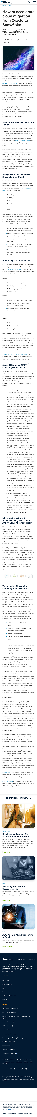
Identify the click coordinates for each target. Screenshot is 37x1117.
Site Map (4, 999)
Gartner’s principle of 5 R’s (22, 140)
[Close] (33, 1106)
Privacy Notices (6, 1046)
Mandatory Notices (7, 1042)
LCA (3, 988)
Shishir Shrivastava (7, 781)
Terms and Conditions (8, 1049)
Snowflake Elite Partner (14, 269)
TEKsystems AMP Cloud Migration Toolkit (14, 354)
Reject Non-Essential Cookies (25, 1113)
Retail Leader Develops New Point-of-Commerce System (15, 835)
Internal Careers (6, 984)
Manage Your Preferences (9, 1034)
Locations (5, 992)
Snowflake (5, 164)
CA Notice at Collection (9, 1012)
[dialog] (18, 1109)
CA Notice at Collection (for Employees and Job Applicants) (16, 1017)
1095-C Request (6, 1026)
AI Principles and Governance (10, 1009)
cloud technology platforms (10, 83)
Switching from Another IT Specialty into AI (15, 887)
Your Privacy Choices (8, 1053)
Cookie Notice (6, 1030)
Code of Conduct (7, 1022)
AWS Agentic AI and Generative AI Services (17, 936)
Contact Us (5, 980)
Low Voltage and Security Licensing (12, 1038)
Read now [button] (6, 852)
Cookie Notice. (11, 1109)
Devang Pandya (6, 772)
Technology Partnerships (9, 996)
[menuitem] (18, 980)
